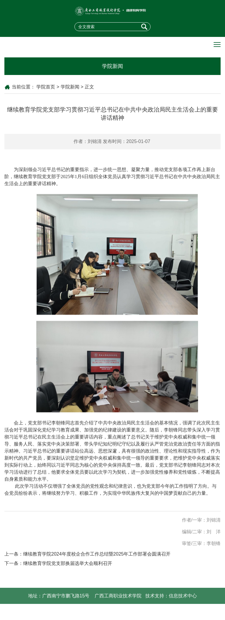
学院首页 (45, 86)
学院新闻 (70, 86)
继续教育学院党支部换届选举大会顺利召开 (67, 563)
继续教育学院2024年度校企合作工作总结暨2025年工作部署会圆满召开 (97, 553)
